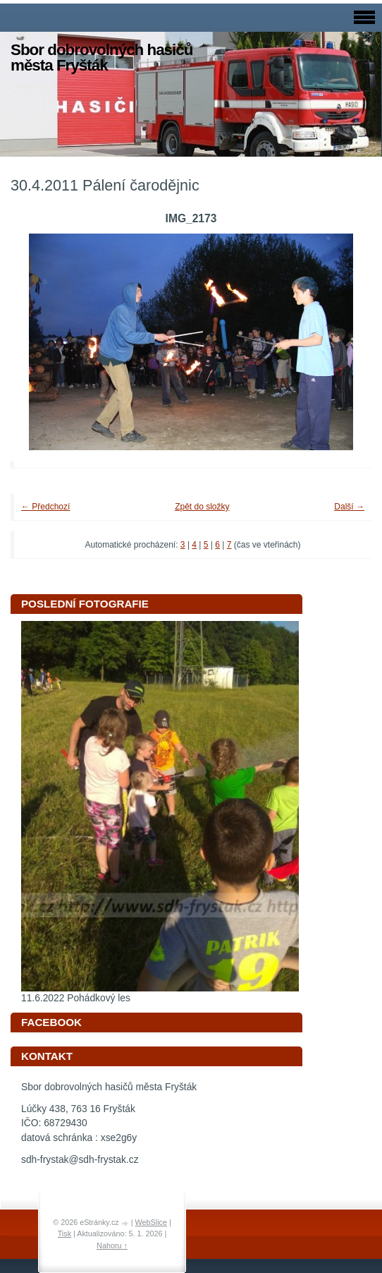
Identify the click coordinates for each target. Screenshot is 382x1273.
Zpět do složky (202, 507)
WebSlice (151, 1222)
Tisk (64, 1233)
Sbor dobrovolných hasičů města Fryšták (101, 57)
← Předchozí (45, 507)
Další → (349, 507)
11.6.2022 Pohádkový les (75, 998)
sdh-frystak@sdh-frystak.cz (80, 1159)
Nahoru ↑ (112, 1245)
